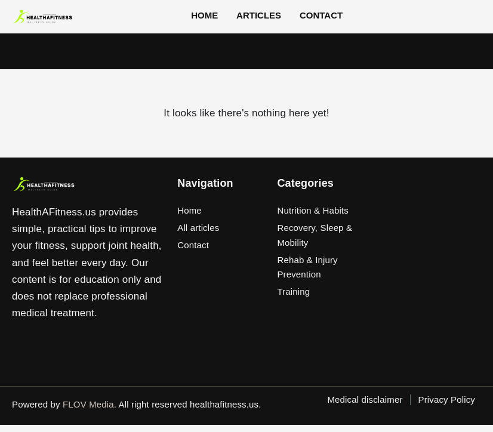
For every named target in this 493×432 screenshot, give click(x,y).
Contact (318, 20)
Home (214, 20)
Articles (262, 20)
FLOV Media (88, 411)
